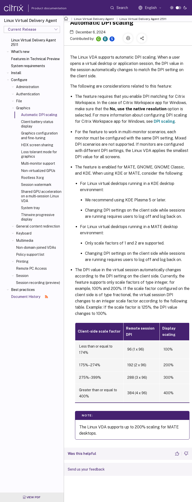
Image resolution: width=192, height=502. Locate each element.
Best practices (23, 290)
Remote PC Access (31, 268)
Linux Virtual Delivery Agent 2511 (33, 42)
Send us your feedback (86, 469)
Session (22, 276)
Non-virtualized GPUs (38, 171)
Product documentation (43, 8)
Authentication (28, 94)
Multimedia (24, 241)
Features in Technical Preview (35, 59)
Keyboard (24, 233)
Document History (29, 297)
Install (16, 73)
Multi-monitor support (38, 163)
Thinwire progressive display (37, 217)
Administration (27, 87)
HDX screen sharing (37, 145)
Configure (19, 80)
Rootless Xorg (32, 178)
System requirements (28, 66)
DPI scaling (164, 121)
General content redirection (38, 226)
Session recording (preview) (38, 283)
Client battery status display (37, 124)
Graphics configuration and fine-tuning (39, 135)
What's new (20, 52)
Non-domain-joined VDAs (36, 248)
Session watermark (36, 185)
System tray (30, 208)
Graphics (23, 108)
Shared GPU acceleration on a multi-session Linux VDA (41, 196)
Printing (22, 261)
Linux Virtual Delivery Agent (94, 19)
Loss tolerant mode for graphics (39, 154)
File (19, 101)
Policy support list (30, 254)
